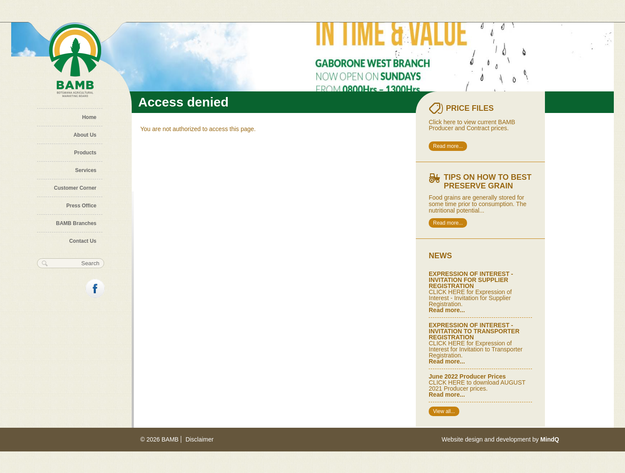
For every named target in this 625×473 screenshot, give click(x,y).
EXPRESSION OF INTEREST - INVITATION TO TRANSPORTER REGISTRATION (474, 331)
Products (85, 153)
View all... (444, 411)
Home (89, 117)
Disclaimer (199, 439)
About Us (85, 135)
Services (85, 170)
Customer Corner (75, 188)
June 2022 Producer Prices (467, 376)
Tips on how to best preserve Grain (488, 181)
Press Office (81, 206)
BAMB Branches (76, 223)
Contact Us (82, 241)
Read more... (448, 146)
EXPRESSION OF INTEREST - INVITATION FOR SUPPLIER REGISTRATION (471, 279)
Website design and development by (500, 439)
